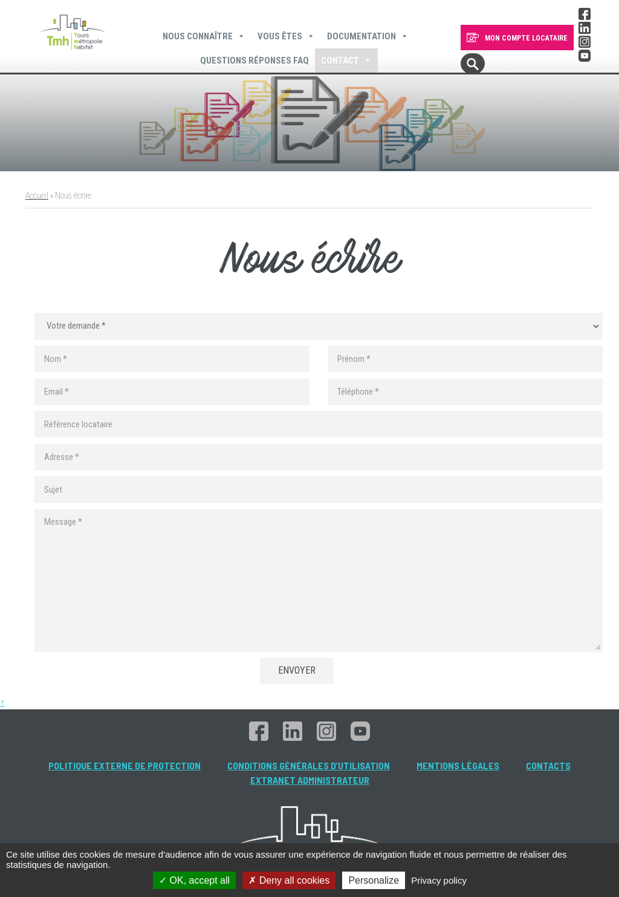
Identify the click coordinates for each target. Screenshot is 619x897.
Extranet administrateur (309, 780)
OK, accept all (194, 880)
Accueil (36, 195)
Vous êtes (286, 36)
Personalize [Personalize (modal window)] (373, 880)
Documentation (368, 36)
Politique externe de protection (124, 765)
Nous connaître (204, 36)
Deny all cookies (288, 880)
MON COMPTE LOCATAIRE (526, 38)
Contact (346, 60)
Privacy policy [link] (439, 880)
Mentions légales (457, 765)
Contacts (548, 765)
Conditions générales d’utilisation (308, 765)
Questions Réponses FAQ (254, 60)
